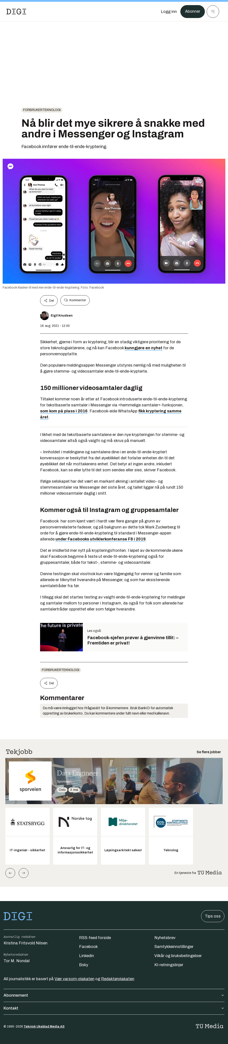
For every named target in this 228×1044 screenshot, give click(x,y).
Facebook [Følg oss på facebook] (88, 946)
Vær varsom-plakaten (74, 979)
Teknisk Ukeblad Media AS (44, 1026)
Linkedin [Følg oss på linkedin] (86, 956)
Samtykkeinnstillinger (173, 946)
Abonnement (114, 995)
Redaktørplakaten (117, 979)
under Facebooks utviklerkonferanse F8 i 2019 (100, 539)
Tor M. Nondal (17, 961)
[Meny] (213, 11)
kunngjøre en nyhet (143, 348)
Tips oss (213, 916)
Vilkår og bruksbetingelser (178, 956)
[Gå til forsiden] (16, 11)
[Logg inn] (169, 11)
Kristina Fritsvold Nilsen (25, 943)
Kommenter (75, 300)
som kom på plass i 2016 (64, 411)
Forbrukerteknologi (42, 110)
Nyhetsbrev (164, 938)
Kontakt (114, 1008)
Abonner (192, 11)
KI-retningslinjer (168, 965)
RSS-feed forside (95, 938)
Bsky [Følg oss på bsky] (83, 965)
